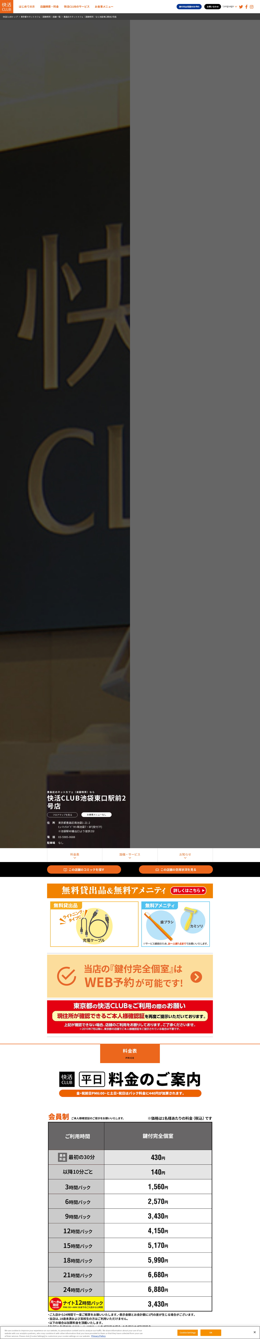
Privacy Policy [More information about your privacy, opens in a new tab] (98, 1336)
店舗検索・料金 (49, 6)
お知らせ (185, 854)
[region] (130, 1332)
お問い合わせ (213, 6)
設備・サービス (129, 854)
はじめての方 (27, 6)
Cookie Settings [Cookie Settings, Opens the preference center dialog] (188, 1332)
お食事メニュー (104, 6)
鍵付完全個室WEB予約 (189, 6)
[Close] (254, 1332)
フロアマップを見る (62, 814)
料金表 (74, 854)
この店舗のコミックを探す (84, 869)
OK (210, 1332)
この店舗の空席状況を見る (176, 869)
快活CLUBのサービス (77, 6)
